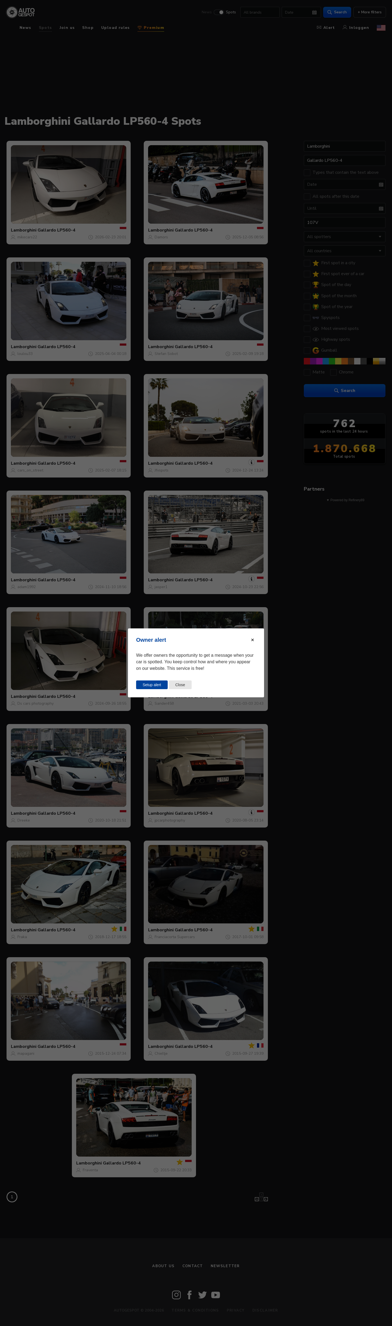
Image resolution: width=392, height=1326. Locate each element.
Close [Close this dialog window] (180, 685)
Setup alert (152, 685)
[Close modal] (252, 640)
